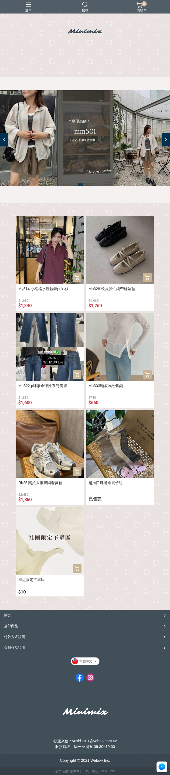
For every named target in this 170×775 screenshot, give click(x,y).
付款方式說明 (14, 637)
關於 (7, 615)
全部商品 (11, 626)
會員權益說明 (14, 648)
